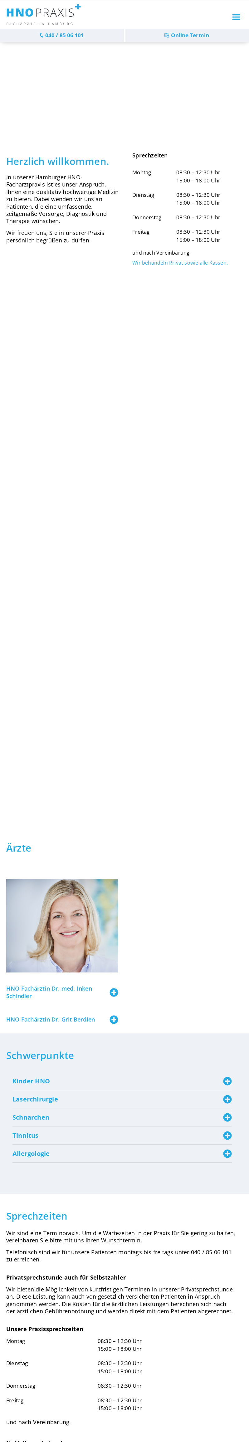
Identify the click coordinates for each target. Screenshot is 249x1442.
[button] (236, 16)
